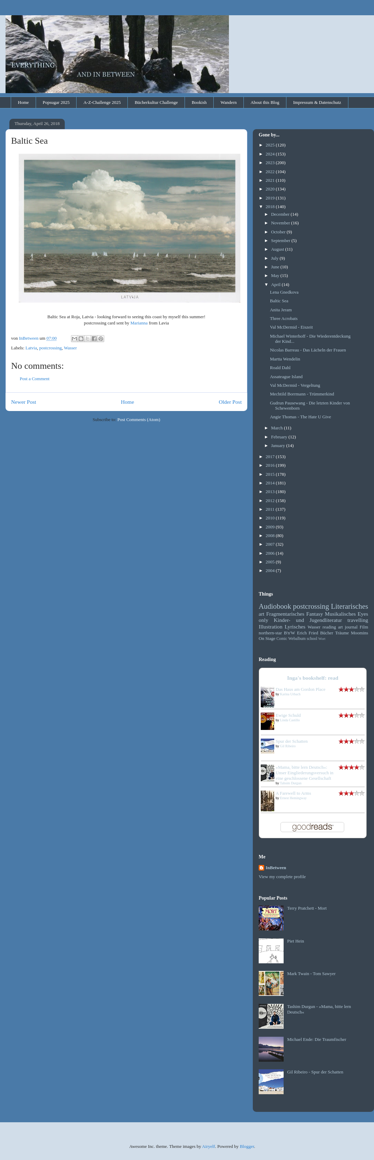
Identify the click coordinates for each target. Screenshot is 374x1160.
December (281, 214)
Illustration (270, 627)
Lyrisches (295, 627)
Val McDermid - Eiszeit (291, 327)
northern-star (270, 632)
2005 (271, 561)
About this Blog (264, 102)
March (277, 427)
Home (23, 102)
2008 (271, 535)
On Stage (267, 638)
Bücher (326, 632)
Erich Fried (307, 632)
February (279, 436)
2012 (271, 500)
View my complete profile (282, 876)
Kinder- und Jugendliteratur (308, 620)
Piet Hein (295, 941)
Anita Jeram (281, 309)
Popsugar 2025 (56, 102)
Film (363, 627)
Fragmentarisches (285, 614)
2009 (271, 526)
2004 (271, 570)
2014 (271, 482)
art (261, 614)
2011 (271, 509)
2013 (271, 491)
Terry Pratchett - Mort (307, 908)
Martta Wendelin (285, 359)
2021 (271, 180)
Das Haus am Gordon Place (301, 689)
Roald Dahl (280, 367)
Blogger (247, 1146)
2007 (271, 544)
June (275, 266)
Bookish (199, 102)
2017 (271, 456)
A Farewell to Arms (293, 793)
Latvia (31, 347)
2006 (271, 553)
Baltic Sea (279, 300)
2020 (271, 188)
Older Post (230, 402)
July (275, 258)
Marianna (139, 322)
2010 (271, 517)
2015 (271, 474)
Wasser (70, 347)
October (279, 231)
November (281, 222)
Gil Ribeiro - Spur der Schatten (315, 1071)
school (312, 638)
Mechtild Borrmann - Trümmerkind (302, 393)
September (281, 240)
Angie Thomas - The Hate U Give (300, 416)
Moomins (359, 632)
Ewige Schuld (288, 715)
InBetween (276, 867)
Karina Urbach (290, 694)
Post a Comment (35, 378)
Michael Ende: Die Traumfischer (316, 1039)
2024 (271, 154)
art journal (347, 627)
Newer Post (23, 402)
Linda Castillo (290, 720)
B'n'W (289, 632)
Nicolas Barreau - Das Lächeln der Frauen (308, 350)
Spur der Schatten (292, 741)
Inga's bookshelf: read (312, 678)
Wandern (229, 102)
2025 (271, 145)
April (276, 284)
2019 (271, 197)
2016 (271, 465)
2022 (271, 171)
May (275, 275)
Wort (322, 639)
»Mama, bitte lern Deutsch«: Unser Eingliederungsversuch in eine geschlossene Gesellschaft (304, 773)
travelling (357, 620)
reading (329, 627)
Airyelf (208, 1146)
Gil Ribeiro (288, 746)
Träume (342, 632)
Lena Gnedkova (284, 292)
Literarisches (349, 606)
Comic (281, 638)
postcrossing (50, 347)
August (278, 249)
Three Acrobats (283, 318)
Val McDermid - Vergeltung (295, 385)
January (278, 445)
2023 (271, 162)
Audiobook (275, 606)
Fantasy (314, 614)
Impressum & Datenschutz (317, 102)
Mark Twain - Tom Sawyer (311, 973)
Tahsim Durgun (290, 783)
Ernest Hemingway (293, 798)
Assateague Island (286, 376)
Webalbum (296, 638)
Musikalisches (340, 614)
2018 (271, 206)
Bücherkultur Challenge (156, 102)
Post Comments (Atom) (138, 419)
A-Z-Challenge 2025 (102, 102)
